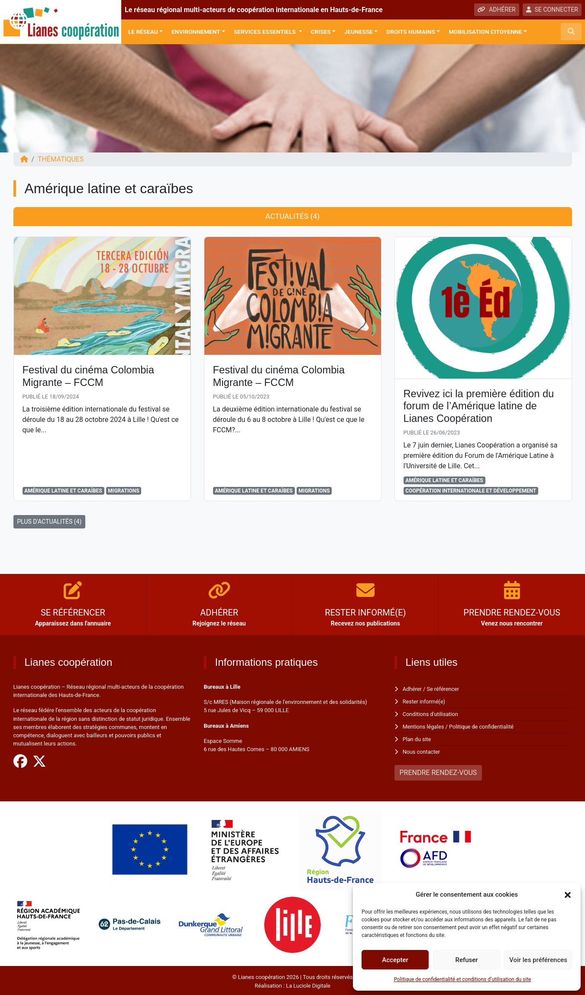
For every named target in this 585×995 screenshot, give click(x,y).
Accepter (395, 960)
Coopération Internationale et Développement (470, 491)
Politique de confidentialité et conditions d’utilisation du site (462, 979)
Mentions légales (424, 726)
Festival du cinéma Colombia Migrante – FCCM (89, 376)
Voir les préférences (538, 960)
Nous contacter (421, 750)
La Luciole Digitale (308, 983)
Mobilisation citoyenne (485, 31)
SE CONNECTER (552, 9)
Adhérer (412, 689)
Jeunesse (358, 31)
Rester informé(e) (424, 701)
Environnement (195, 31)
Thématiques (61, 159)
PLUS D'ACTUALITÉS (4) (49, 522)
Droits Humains (410, 31)
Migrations (123, 491)
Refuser (466, 960)
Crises (321, 31)
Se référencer (443, 689)
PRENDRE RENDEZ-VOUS (438, 771)
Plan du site (417, 738)
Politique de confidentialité (482, 726)
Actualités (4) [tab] (292, 216)
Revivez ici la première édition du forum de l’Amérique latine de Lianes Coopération (480, 406)
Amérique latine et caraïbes (63, 491)
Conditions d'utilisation (431, 713)
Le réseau (143, 31)
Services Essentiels (265, 31)
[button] (567, 894)
